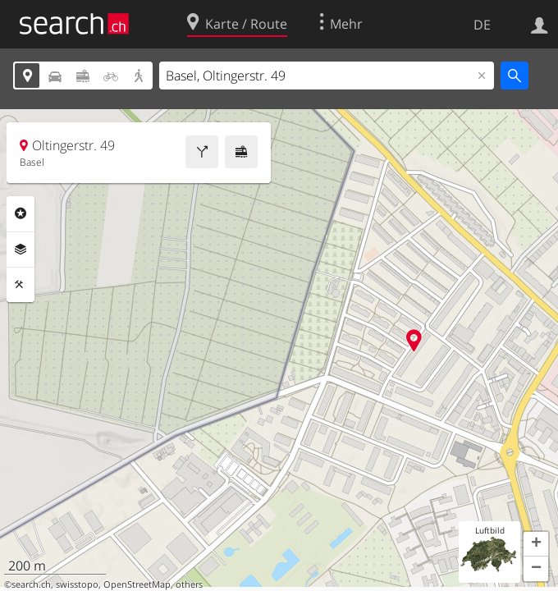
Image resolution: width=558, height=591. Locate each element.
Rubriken (20, 213)
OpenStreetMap (137, 584)
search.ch (31, 584)
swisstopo (77, 584)
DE (482, 25)
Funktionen (20, 285)
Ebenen (20, 249)
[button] (536, 544)
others (189, 584)
